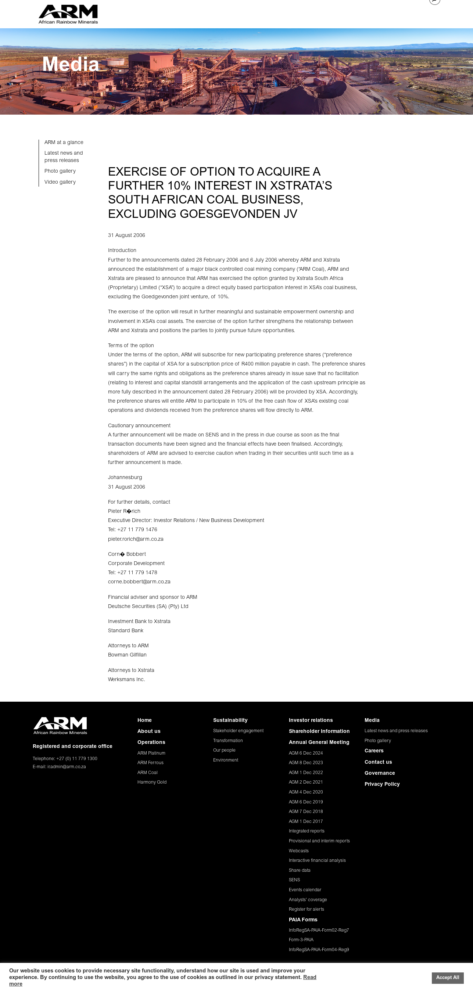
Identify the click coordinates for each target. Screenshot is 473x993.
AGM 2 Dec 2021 (306, 782)
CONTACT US (407, 13)
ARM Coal (147, 773)
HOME (149, 13)
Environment (225, 760)
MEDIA (347, 13)
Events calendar (305, 890)
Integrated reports (307, 831)
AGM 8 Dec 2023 (306, 763)
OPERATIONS (211, 13)
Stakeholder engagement (238, 731)
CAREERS (373, 13)
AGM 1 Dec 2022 (306, 773)
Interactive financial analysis (317, 861)
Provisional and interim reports (319, 841)
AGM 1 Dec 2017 (306, 822)
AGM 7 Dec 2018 (306, 812)
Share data (300, 870)
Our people (224, 750)
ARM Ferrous (150, 763)
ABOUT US (176, 13)
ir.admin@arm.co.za (66, 767)
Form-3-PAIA (301, 940)
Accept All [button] (447, 978)
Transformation (228, 741)
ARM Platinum (151, 753)
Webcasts (299, 851)
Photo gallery (378, 741)
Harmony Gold (151, 782)
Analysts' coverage (308, 900)
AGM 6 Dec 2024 (306, 753)
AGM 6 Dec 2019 (306, 802)
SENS (294, 880)
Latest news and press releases (396, 731)
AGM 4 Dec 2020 (306, 792)
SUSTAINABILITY (253, 13)
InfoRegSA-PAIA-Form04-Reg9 (319, 950)
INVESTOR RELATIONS (306, 13)
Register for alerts (306, 909)
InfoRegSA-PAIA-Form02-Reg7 (319, 930)
